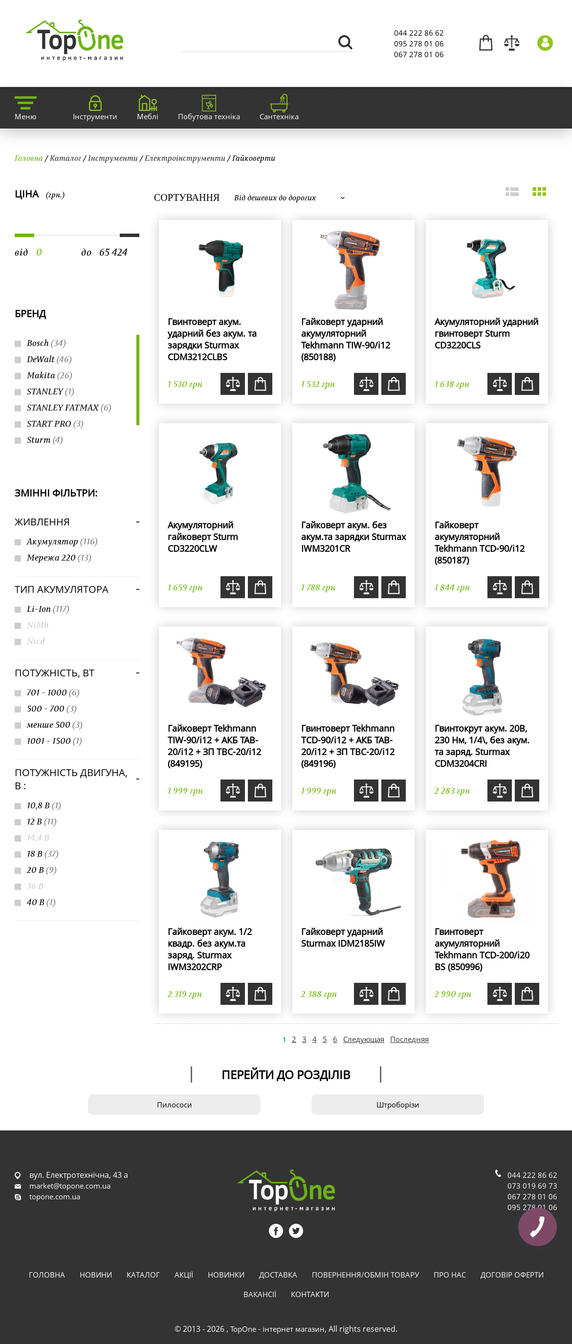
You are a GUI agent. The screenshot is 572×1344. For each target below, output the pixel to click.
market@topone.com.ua (69, 1186)
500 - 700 (52, 708)
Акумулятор (62, 541)
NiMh (38, 624)
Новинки (226, 1274)
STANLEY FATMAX (69, 407)
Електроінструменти (185, 158)
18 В (43, 853)
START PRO (55, 423)
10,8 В (44, 805)
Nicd (36, 641)
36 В (35, 885)
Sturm (45, 439)
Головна (29, 158)
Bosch (46, 342)
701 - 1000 (53, 692)
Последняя (409, 1039)
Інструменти (113, 158)
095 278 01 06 (419, 43)
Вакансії (259, 1294)
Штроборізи (397, 1104)
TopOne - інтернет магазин (277, 1329)
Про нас (450, 1274)
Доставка (278, 1274)
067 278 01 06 (419, 54)
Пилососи (174, 1104)
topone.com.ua (54, 1196)
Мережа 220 (59, 557)
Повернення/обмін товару (365, 1274)
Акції (184, 1274)
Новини (96, 1274)
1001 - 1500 (54, 740)
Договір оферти (512, 1274)
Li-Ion (48, 608)
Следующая (363, 1039)
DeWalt (49, 359)
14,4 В (38, 837)
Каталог (65, 158)
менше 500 (55, 724)
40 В (41, 902)
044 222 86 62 (419, 33)
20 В (42, 869)
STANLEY (50, 391)
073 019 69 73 (532, 1186)
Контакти (310, 1294)
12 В (42, 821)
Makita (49, 375)
